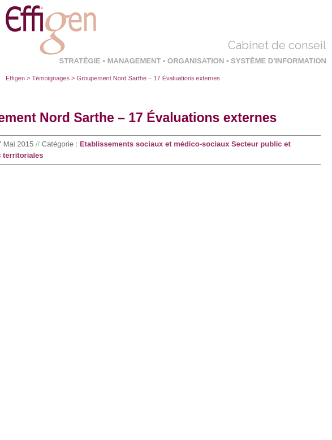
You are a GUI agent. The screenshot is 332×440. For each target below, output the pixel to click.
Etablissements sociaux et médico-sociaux (154, 144)
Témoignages (51, 78)
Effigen (15, 78)
